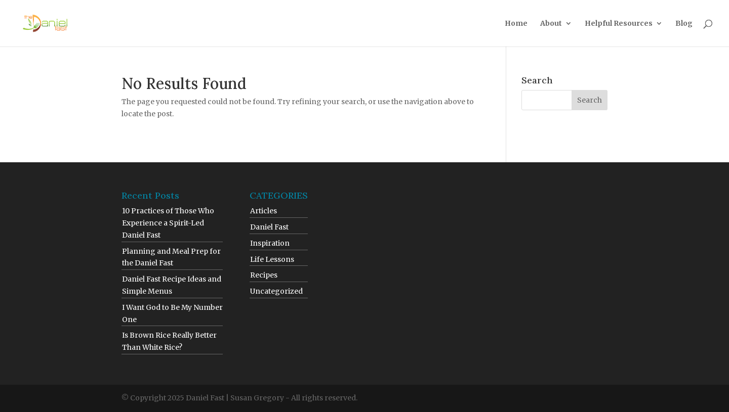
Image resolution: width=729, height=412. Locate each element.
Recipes (263, 275)
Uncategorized (276, 291)
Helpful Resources (619, 24)
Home (516, 24)
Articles (263, 210)
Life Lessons (272, 259)
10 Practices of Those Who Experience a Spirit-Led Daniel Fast (168, 223)
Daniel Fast (269, 227)
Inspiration (270, 243)
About (551, 24)
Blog (684, 24)
